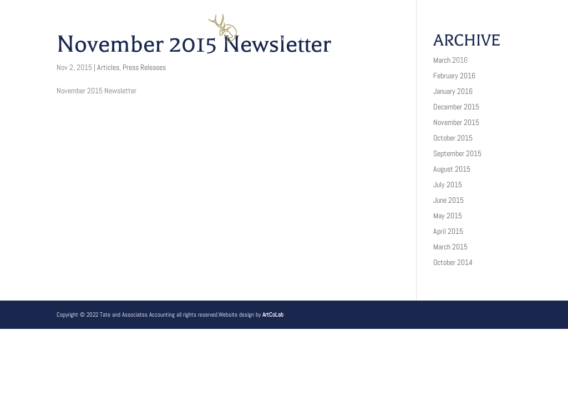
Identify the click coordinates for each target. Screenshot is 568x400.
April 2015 (448, 231)
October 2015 (453, 138)
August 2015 (451, 169)
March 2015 (450, 247)
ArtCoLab (272, 314)
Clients (251, 62)
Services (189, 62)
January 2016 (453, 91)
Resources (317, 62)
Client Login (399, 62)
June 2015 (448, 200)
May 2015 (447, 216)
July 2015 (447, 184)
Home (86, 62)
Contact (474, 62)
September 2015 (457, 153)
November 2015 (456, 122)
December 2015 (456, 107)
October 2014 (453, 262)
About (133, 62)
